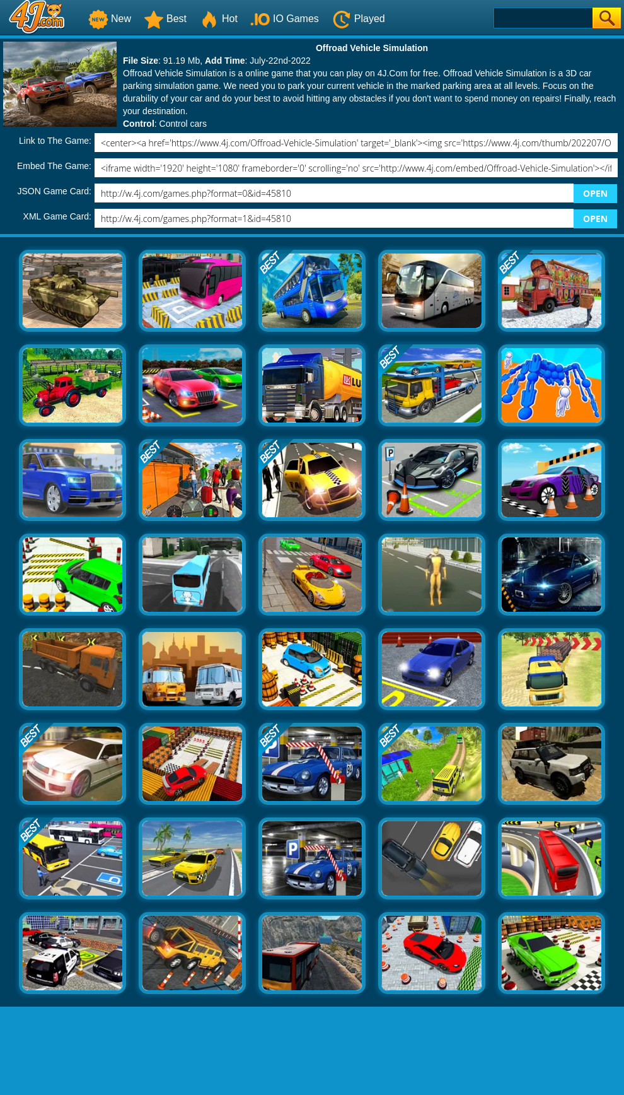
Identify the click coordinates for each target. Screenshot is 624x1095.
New (109, 18)
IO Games (284, 18)
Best (165, 18)
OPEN (595, 193)
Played (358, 18)
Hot (218, 18)
